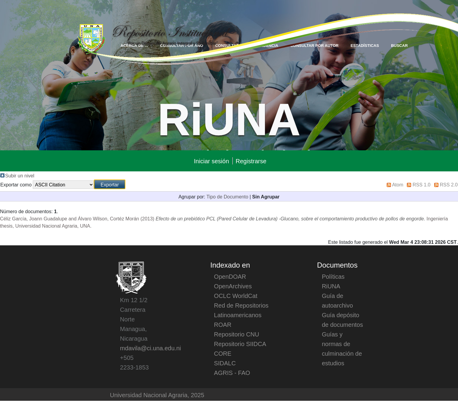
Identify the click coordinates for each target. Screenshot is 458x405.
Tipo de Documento (227, 196)
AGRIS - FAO (232, 372)
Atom (397, 184)
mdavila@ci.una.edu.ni (150, 347)
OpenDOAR (230, 276)
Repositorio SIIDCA (240, 343)
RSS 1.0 (422, 184)
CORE (223, 353)
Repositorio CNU (236, 334)
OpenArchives (233, 286)
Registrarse (251, 160)
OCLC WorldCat (235, 295)
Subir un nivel (19, 175)
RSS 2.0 (449, 184)
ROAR (223, 324)
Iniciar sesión (211, 160)
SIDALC (225, 363)
